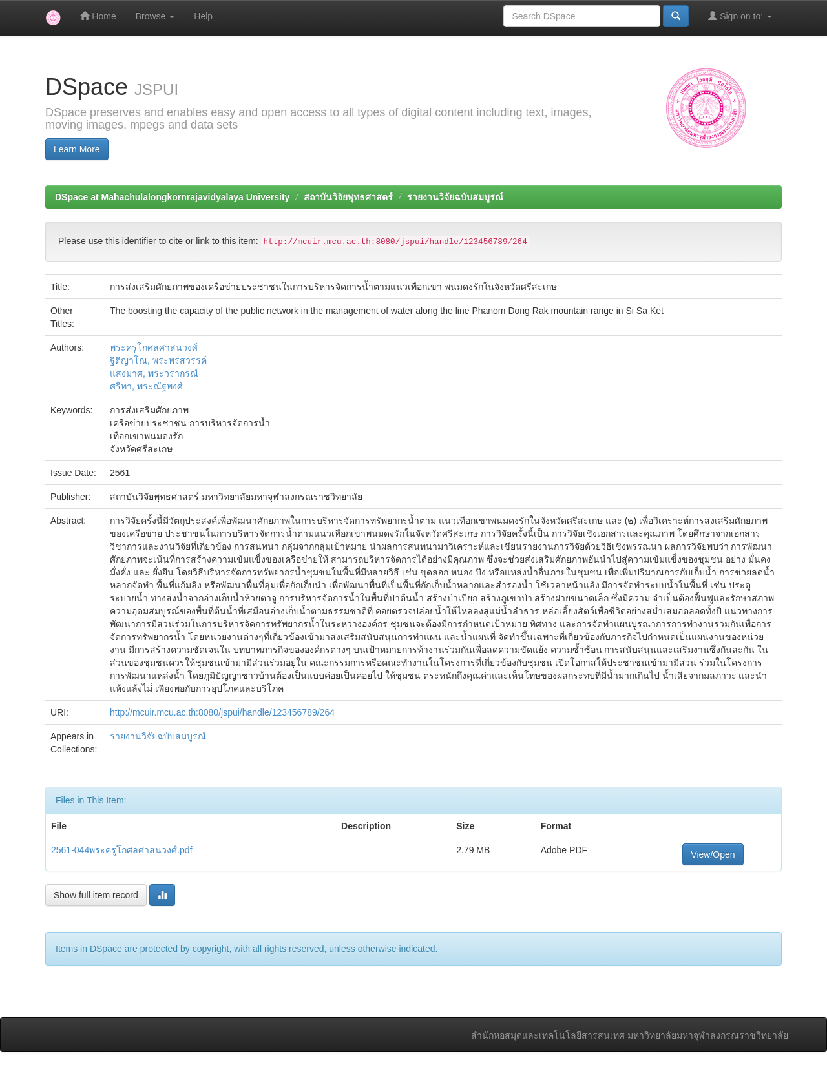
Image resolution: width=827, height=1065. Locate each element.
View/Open (713, 854)
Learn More (77, 149)
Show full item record (96, 895)
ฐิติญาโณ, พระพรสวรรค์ (158, 360)
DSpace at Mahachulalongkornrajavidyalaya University (172, 197)
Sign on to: (740, 15)
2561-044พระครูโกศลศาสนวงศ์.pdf (122, 850)
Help (203, 16)
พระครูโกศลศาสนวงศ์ (154, 347)
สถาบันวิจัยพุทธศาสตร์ (348, 197)
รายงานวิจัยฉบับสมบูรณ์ (455, 197)
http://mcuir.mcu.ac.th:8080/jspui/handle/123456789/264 (222, 712)
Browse (155, 16)
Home (98, 15)
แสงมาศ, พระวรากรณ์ (154, 373)
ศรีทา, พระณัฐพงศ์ (146, 386)
